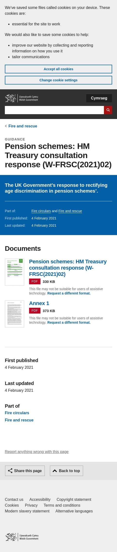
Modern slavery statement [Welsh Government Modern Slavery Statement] (27, 511)
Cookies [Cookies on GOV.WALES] (12, 505)
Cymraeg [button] (99, 98)
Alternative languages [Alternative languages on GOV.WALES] (74, 511)
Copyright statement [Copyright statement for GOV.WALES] (74, 499)
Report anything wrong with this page (37, 452)
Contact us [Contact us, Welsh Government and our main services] (14, 499)
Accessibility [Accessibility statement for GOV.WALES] (39, 499)
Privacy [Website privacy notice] (31, 505)
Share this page (28, 471)
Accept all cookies (58, 69)
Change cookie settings (58, 80)
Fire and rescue (22, 126)
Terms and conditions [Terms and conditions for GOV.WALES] (62, 505)
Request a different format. (69, 293)
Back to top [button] (69, 471)
